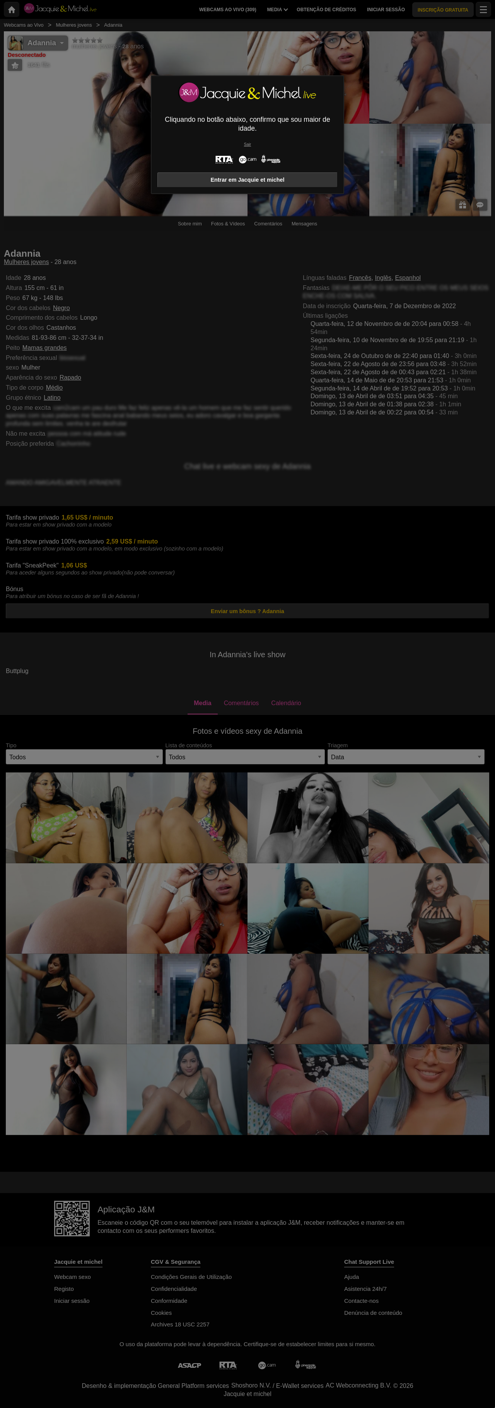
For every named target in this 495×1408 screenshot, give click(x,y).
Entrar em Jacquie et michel (247, 180)
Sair (247, 144)
